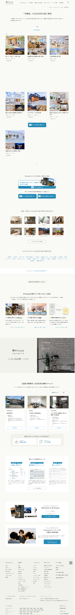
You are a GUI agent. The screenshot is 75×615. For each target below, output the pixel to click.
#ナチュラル (60, 60)
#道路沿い (43, 263)
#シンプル (8, 263)
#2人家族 (29, 263)
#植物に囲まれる (40, 265)
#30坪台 (64, 60)
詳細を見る (15, 432)
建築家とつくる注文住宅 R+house (54, 7)
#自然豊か (54, 263)
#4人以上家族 (18, 116)
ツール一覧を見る (37, 493)
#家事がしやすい (8, 60)
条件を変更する (37, 30)
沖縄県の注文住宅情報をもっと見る (37, 286)
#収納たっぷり (13, 58)
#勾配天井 (32, 265)
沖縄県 (62, 7)
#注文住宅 (43, 58)
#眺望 (48, 263)
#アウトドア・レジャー (20, 60)
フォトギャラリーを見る (37, 246)
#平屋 (36, 58)
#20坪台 (39, 58)
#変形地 (55, 58)
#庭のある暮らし (64, 58)
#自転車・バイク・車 (35, 118)
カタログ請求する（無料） (50, 521)
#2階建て (13, 60)
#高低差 (29, 58)
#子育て (14, 263)
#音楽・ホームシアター (20, 58)
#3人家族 (32, 58)
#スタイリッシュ (21, 263)
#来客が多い (8, 58)
